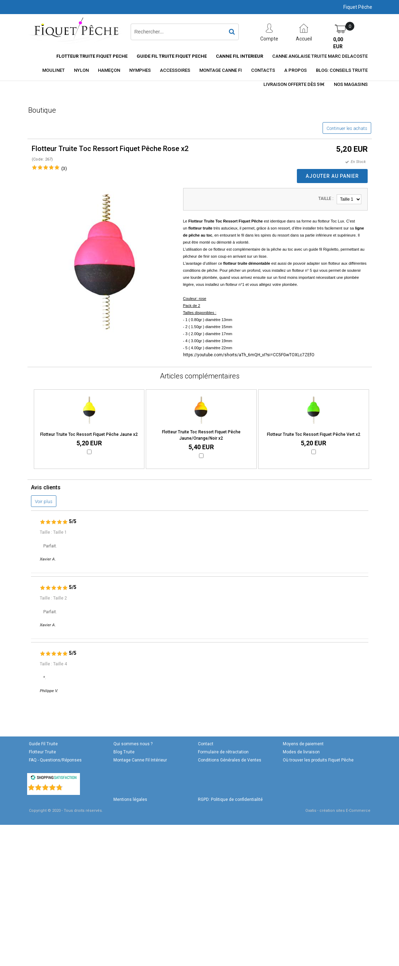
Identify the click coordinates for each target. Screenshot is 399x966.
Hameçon (109, 70)
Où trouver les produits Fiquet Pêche (318, 760)
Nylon (81, 70)
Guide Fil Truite (43, 743)
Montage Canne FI (220, 70)
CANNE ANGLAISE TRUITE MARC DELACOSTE (320, 56)
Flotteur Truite (42, 751)
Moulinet (53, 70)
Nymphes (140, 70)
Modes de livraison (301, 751)
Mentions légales (130, 799)
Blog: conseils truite (342, 70)
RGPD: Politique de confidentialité (230, 799)
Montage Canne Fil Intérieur (140, 760)
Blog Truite (124, 751)
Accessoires (175, 70)
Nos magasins (351, 84)
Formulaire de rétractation (223, 751)
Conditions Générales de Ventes (229, 760)
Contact (205, 743)
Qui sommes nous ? (132, 743)
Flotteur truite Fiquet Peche (91, 56)
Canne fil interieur (239, 56)
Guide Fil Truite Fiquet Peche (172, 56)
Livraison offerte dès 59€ (294, 84)
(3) (64, 168)
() (71, 786)
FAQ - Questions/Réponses (55, 760)
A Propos (295, 70)
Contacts (263, 70)
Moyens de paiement (303, 743)
